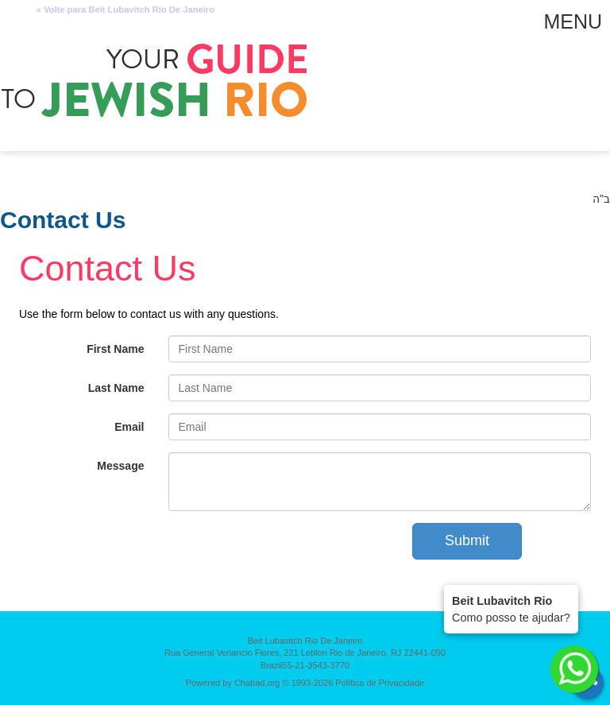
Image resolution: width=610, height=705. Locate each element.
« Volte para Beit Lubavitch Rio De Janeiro (125, 10)
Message (120, 465)
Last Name (116, 388)
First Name (115, 349)
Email (129, 426)
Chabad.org (257, 683)
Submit (467, 540)
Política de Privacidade (379, 683)
